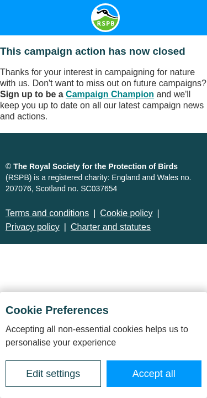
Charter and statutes (111, 227)
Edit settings (53, 373)
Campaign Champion (110, 94)
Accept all (154, 373)
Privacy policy (33, 227)
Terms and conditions (47, 213)
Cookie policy (126, 213)
